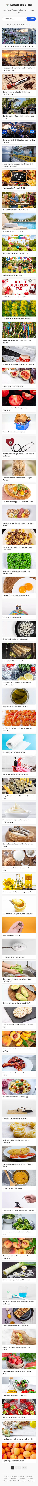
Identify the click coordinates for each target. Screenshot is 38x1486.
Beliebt (22, 1476)
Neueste (28, 25)
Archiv (6, 1478)
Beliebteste (21, 25)
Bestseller (29, 1476)
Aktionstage (21, 1478)
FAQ (14, 1481)
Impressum (31, 1481)
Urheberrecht (7, 1481)
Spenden (30, 1478)
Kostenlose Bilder (19, 4)
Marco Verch (13, 1476)
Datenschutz (22, 1481)
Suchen (31, 19)
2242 (24, 1467)
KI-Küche (13, 1478)
